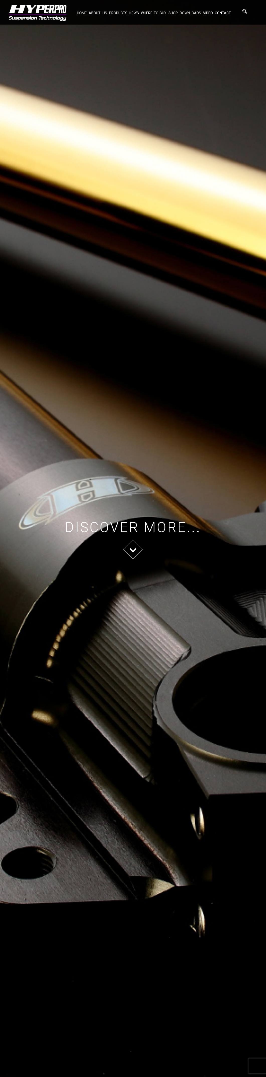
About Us (98, 13)
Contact (223, 13)
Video (208, 13)
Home (82, 13)
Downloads (190, 13)
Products (118, 13)
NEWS (134, 13)
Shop (173, 13)
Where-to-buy (153, 13)
